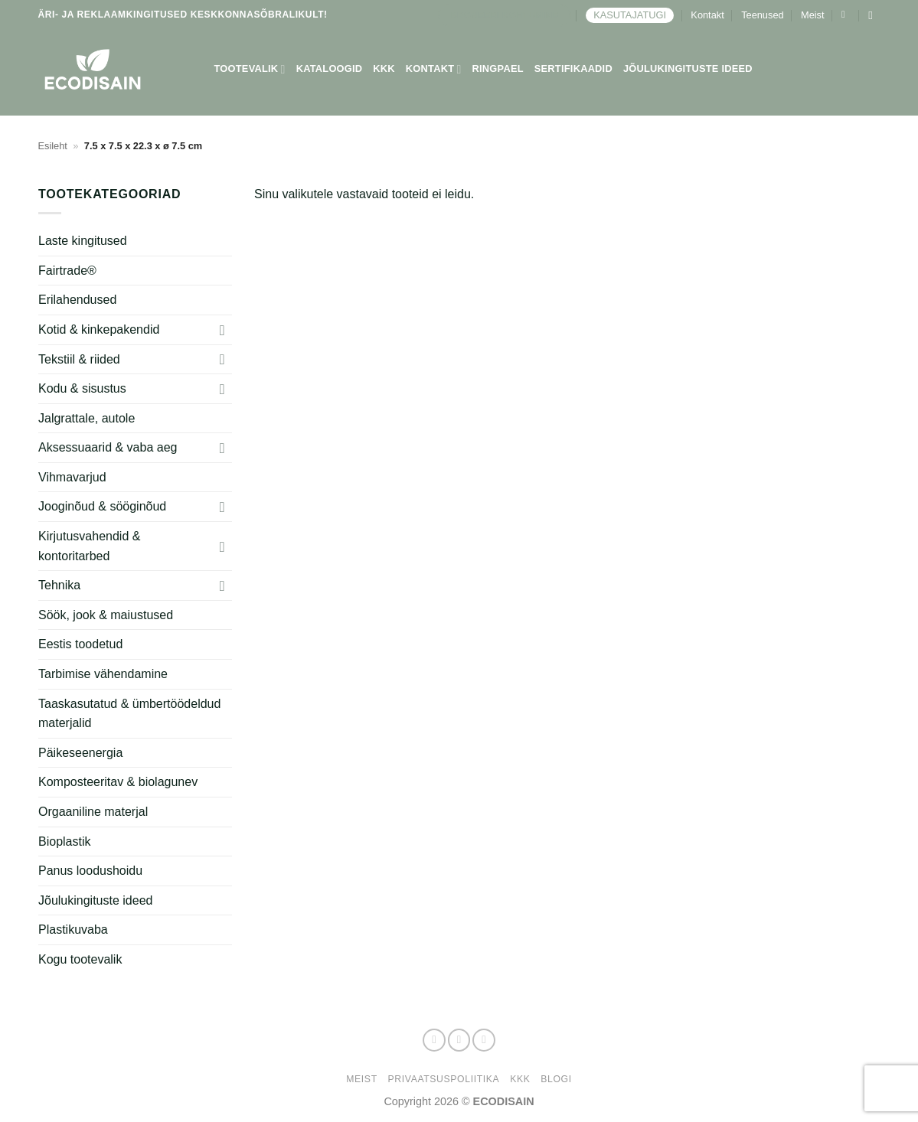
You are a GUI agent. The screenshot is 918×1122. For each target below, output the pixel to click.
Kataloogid (329, 68)
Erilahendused (77, 299)
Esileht (52, 146)
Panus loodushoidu (90, 870)
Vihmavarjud (72, 477)
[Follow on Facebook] (434, 1040)
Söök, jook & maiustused (105, 614)
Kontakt (707, 15)
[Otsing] (874, 15)
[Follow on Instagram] (459, 1040)
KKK (384, 68)
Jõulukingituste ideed (688, 68)
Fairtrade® (67, 270)
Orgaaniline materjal (93, 811)
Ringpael (498, 68)
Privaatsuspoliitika (444, 1079)
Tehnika (59, 585)
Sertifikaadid (573, 68)
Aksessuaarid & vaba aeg (107, 447)
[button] (846, 14)
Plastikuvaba (73, 929)
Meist (813, 15)
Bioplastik (64, 841)
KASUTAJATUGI (629, 15)
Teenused (762, 15)
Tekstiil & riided (79, 359)
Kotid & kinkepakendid (98, 329)
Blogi (556, 1079)
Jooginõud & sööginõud (102, 506)
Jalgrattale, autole (86, 418)
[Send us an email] (483, 1040)
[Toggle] (222, 330)
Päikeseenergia (80, 752)
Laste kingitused (82, 240)
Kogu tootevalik (80, 959)
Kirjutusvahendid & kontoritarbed (89, 546)
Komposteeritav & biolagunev (118, 781)
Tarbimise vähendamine (103, 673)
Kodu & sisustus (82, 388)
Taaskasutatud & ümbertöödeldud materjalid (129, 713)
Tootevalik (250, 69)
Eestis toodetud (80, 644)
